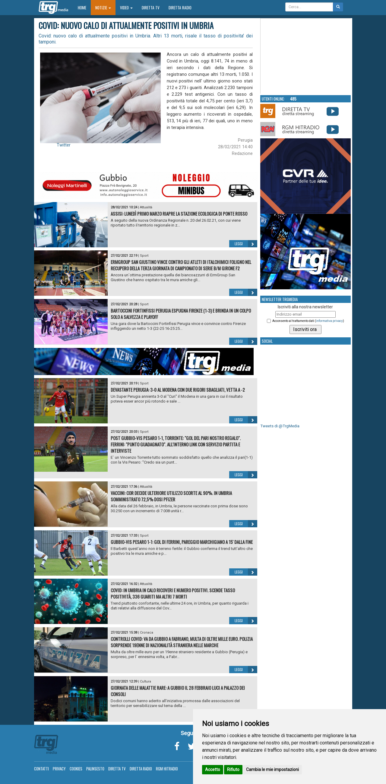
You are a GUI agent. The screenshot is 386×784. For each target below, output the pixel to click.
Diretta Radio (180, 8)
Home (84, 7)
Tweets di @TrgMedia (279, 426)
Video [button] (126, 8)
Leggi (246, 243)
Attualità (146, 207)
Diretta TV (151, 8)
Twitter (64, 145)
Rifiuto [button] (233, 769)
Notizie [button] (103, 8)
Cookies (76, 769)
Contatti (41, 769)
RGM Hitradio (167, 769)
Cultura (145, 681)
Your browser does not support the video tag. (306, 56)
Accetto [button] (212, 769)
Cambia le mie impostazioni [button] (272, 769)
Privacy (59, 769)
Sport (144, 256)
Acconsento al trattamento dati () (308, 321)
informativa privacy (329, 321)
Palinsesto (95, 769)
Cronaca (146, 633)
